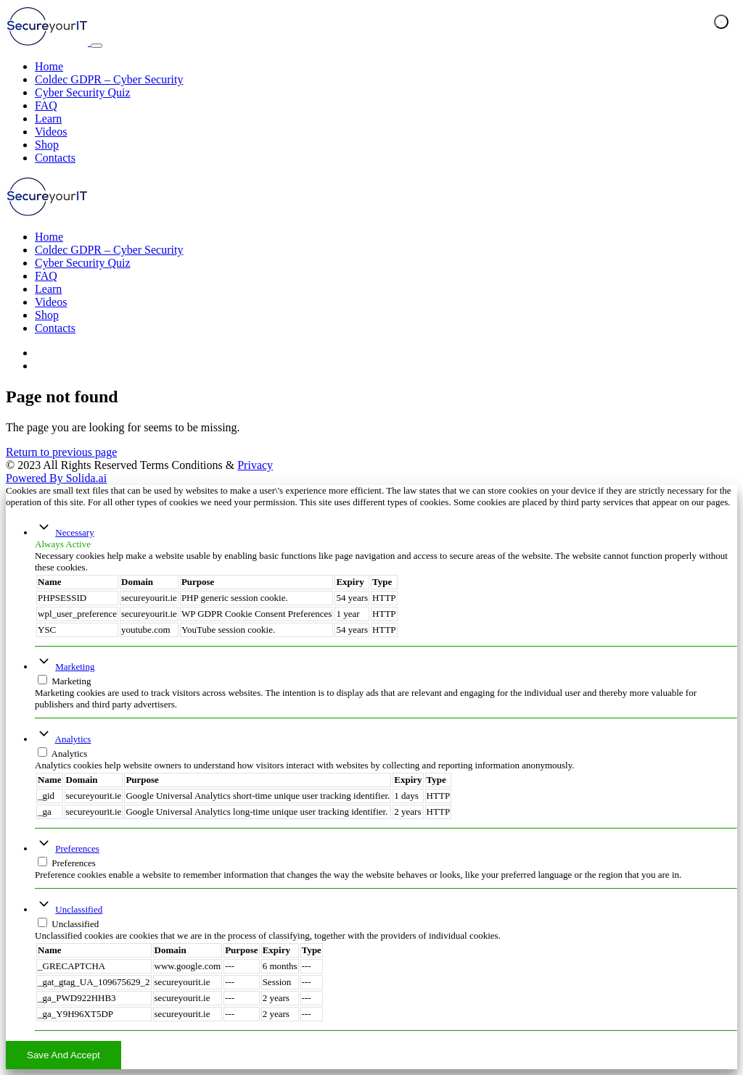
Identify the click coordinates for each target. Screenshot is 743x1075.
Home (49, 66)
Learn (48, 118)
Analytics (73, 739)
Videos (51, 131)
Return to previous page (61, 452)
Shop (47, 144)
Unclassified (78, 909)
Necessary (74, 532)
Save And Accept (63, 1055)
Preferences (77, 848)
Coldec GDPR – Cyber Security (109, 79)
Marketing (74, 666)
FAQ (46, 105)
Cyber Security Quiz (83, 92)
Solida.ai (56, 478)
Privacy (255, 465)
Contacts (55, 158)
